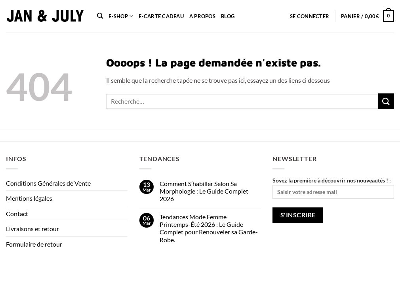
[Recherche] (100, 15)
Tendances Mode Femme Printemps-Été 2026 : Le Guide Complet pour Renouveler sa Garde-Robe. (209, 228)
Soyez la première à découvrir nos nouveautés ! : (333, 188)
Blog (227, 16)
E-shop (121, 16)
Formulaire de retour (34, 244)
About (15, 269)
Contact (17, 213)
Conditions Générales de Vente (48, 183)
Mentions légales (29, 198)
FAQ (117, 269)
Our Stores (44, 269)
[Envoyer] (386, 101)
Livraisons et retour (32, 228)
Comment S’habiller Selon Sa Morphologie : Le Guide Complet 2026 (204, 191)
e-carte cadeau (161, 16)
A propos (202, 16)
